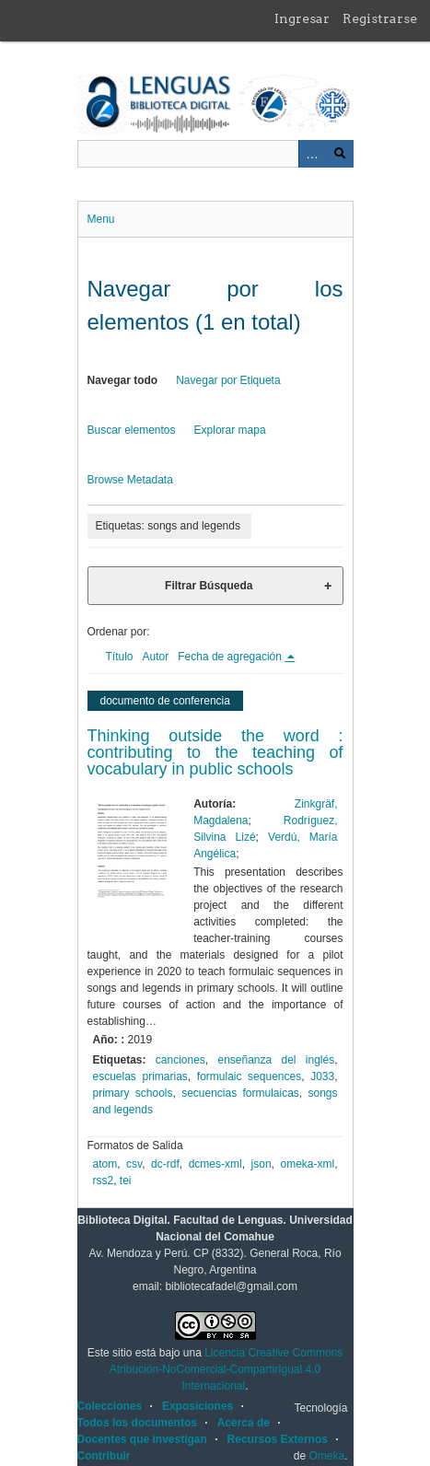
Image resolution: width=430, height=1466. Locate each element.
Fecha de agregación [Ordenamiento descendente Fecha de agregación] (231, 656)
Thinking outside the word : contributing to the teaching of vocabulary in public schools (215, 752)
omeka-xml (307, 1164)
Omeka (326, 1455)
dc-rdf (165, 1164)
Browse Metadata (130, 479)
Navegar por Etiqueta (228, 380)
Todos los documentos (137, 1422)
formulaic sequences (249, 1076)
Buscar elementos (131, 430)
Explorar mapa (230, 430)
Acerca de (243, 1422)
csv (134, 1164)
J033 (322, 1076)
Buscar (340, 154)
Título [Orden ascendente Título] (120, 656)
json (261, 1164)
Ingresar (302, 18)
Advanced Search (312, 154)
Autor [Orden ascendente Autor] (156, 656)
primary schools (133, 1093)
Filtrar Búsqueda (208, 585)
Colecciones (110, 1406)
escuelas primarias (140, 1076)
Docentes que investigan (142, 1439)
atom (105, 1164)
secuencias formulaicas (240, 1093)
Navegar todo (122, 380)
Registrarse (380, 18)
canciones (180, 1059)
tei (126, 1180)
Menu (101, 219)
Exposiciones (197, 1406)
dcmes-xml (215, 1164)
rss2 (103, 1180)
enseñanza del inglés (275, 1059)
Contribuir (104, 1455)
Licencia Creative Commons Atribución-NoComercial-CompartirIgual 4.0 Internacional (226, 1369)
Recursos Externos (277, 1439)
